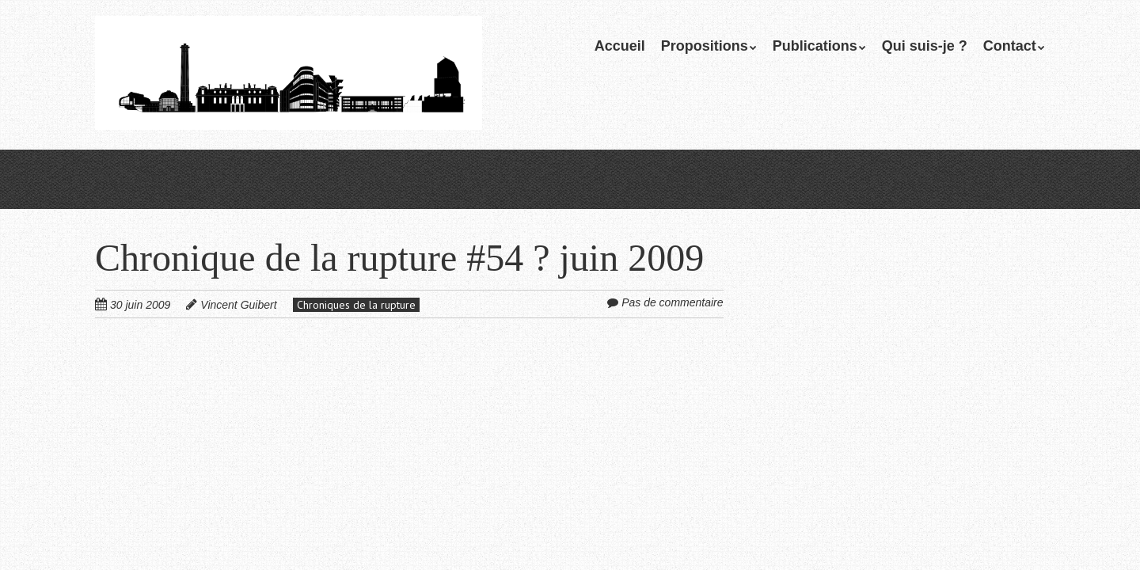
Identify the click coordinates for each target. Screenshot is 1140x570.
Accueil (620, 46)
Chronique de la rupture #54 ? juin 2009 (399, 258)
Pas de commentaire (672, 302)
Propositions (704, 46)
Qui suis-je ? (924, 46)
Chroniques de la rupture (356, 305)
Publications (815, 46)
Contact (1009, 46)
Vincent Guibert (238, 304)
